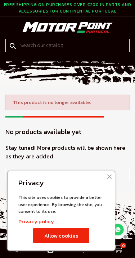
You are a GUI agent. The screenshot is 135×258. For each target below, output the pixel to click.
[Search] (67, 45)
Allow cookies (61, 235)
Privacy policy (36, 221)
